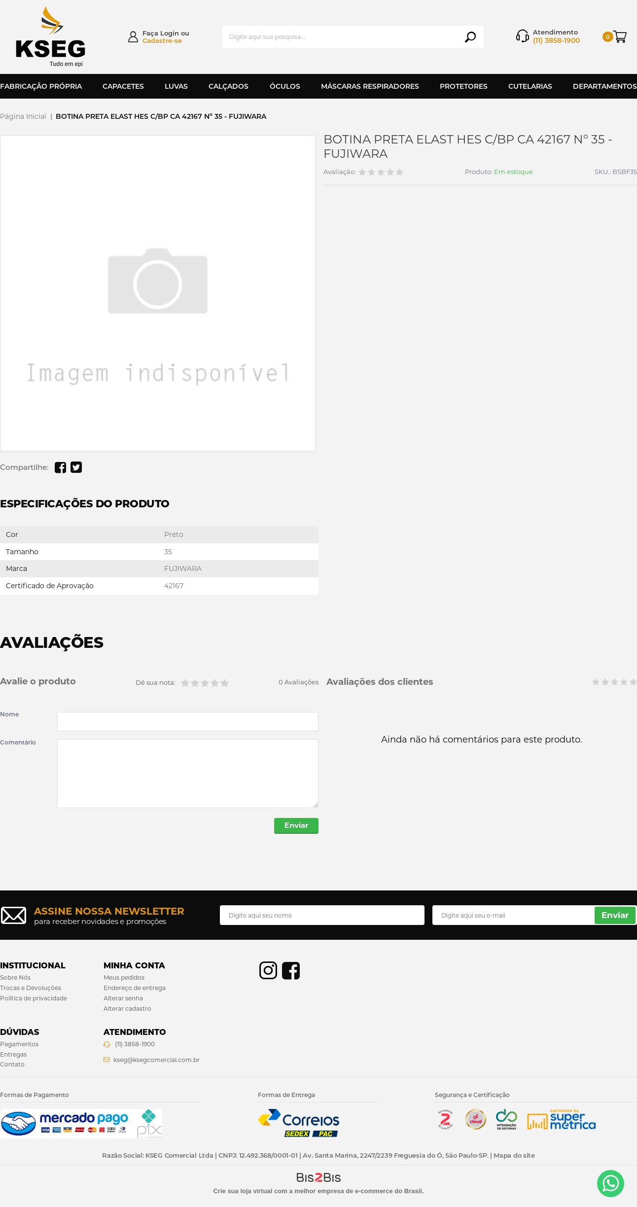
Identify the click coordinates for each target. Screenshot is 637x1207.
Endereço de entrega (135, 988)
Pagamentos (19, 1044)
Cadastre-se (162, 40)
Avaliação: (339, 172)
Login (169, 33)
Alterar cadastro (127, 1009)
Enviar (295, 826)
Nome (9, 714)
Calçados (228, 86)
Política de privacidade (33, 998)
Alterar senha (123, 998)
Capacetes (123, 86)
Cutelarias (530, 86)
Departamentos (605, 86)
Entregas (13, 1055)
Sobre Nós (15, 978)
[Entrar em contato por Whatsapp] (610, 1183)
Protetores (464, 86)
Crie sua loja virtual (242, 1191)
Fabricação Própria (41, 86)
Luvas (176, 86)
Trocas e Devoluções (30, 988)
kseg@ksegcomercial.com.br (156, 1060)
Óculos (285, 86)
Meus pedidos (124, 978)
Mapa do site (514, 1156)
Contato (12, 1064)
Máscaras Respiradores (370, 86)
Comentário (18, 742)
